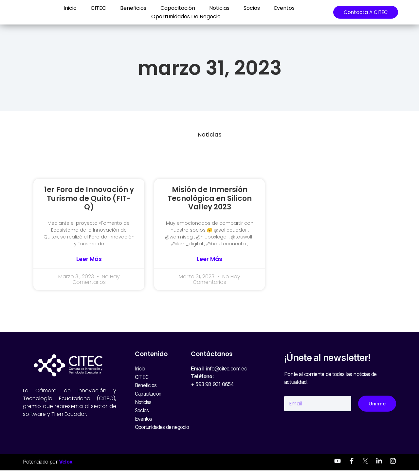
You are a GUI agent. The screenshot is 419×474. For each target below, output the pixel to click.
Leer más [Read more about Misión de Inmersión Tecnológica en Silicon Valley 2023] (209, 259)
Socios (246, 8)
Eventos (279, 8)
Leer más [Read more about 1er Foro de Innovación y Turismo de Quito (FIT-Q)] (89, 259)
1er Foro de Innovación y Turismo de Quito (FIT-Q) (89, 198)
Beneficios (128, 8)
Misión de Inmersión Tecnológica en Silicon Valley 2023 (210, 198)
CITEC (93, 8)
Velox (65, 465)
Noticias (214, 8)
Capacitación (172, 8)
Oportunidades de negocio (180, 16)
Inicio (64, 8)
